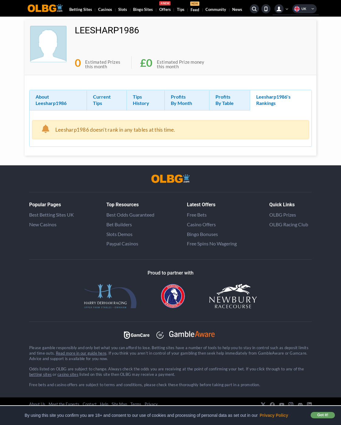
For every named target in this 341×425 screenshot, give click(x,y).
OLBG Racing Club (288, 224)
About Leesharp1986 (51, 100)
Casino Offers (201, 224)
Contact (90, 404)
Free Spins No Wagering (212, 243)
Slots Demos (119, 234)
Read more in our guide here (81, 353)
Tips (180, 9)
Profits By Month (181, 100)
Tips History (141, 100)
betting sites (40, 374)
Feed (194, 7)
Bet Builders (119, 224)
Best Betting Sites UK (51, 215)
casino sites (67, 374)
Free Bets (197, 215)
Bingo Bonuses (202, 234)
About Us (37, 404)
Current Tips (102, 100)
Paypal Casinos (122, 243)
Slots (122, 9)
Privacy (151, 404)
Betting (80, 9)
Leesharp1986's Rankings (273, 100)
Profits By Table (224, 100)
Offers (165, 7)
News (237, 9)
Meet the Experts (64, 404)
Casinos (105, 9)
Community (215, 9)
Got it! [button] (322, 415)
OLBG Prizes (282, 215)
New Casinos (43, 224)
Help (104, 404)
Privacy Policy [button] (274, 415)
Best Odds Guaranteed (130, 215)
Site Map (119, 404)
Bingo (143, 9)
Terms (135, 404)
